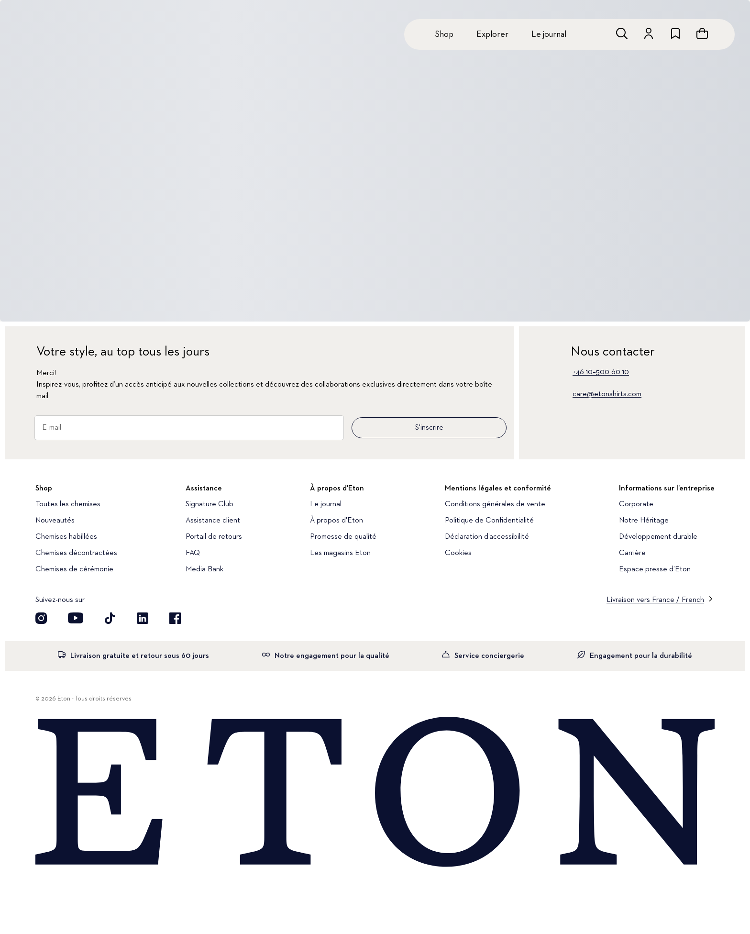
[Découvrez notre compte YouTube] (75, 618)
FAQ (193, 553)
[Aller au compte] (648, 33)
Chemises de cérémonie (74, 569)
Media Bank (204, 569)
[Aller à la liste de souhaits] (675, 33)
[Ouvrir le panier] (702, 33)
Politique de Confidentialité (489, 520)
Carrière (632, 553)
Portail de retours (214, 537)
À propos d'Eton (336, 520)
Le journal (548, 34)
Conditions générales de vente (495, 504)
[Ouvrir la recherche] (622, 33)
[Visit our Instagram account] (41, 618)
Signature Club (209, 504)
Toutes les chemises (67, 504)
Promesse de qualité (343, 537)
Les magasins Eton (340, 553)
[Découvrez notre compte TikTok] (110, 618)
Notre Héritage (644, 520)
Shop (444, 34)
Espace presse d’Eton (655, 569)
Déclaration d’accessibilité (487, 537)
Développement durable (658, 537)
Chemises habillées (66, 537)
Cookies (458, 553)
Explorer (492, 34)
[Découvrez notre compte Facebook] (175, 618)
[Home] (375, 793)
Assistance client (213, 520)
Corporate (636, 504)
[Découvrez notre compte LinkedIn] (142, 618)
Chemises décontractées (76, 553)
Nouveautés (55, 520)
